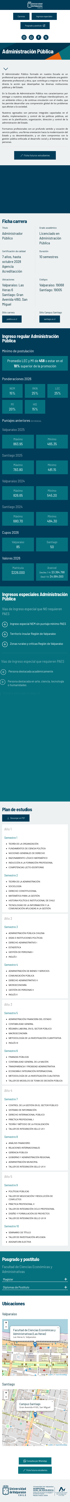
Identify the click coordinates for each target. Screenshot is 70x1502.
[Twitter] (46, 37)
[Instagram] (24, 37)
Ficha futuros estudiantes (35, 155)
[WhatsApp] (31, 37)
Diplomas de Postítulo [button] (35, 1287)
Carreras (21, 16)
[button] (35, 1345)
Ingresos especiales (44, 16)
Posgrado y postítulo (35, 25)
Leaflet (49, 1375)
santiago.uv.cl (49, 319)
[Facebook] (38, 37)
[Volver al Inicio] (35, 5)
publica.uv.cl (12, 319)
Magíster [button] (35, 1279)
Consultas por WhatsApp (35, 1461)
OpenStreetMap (61, 1375)
